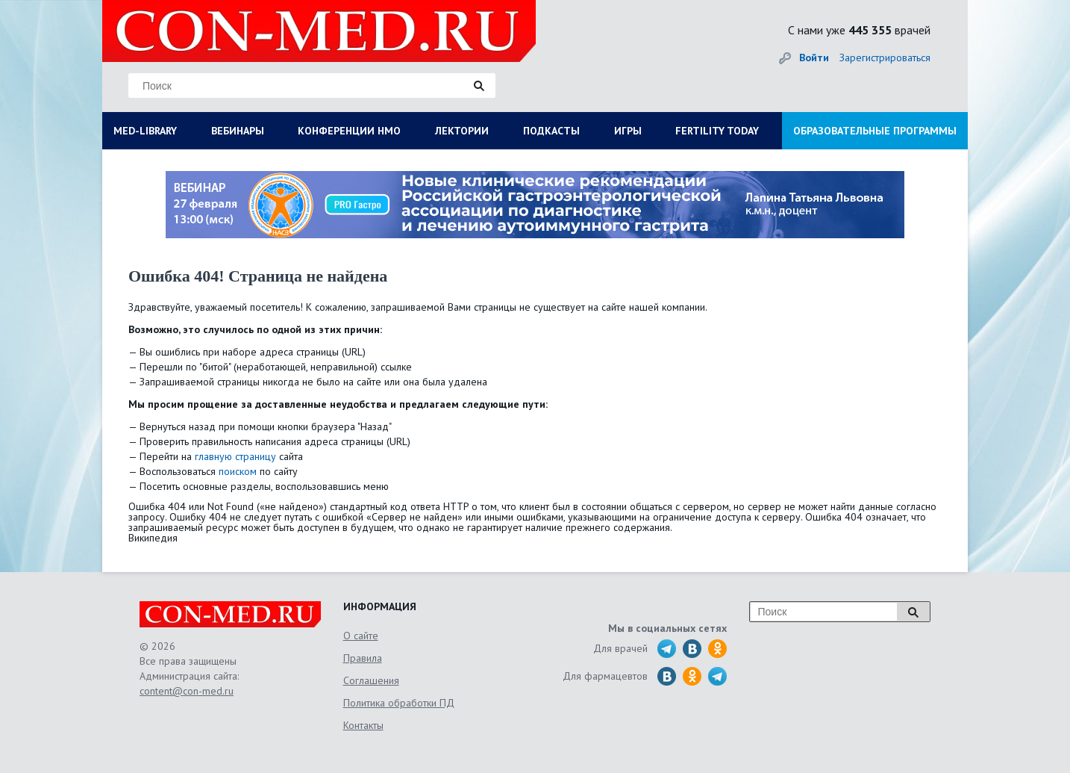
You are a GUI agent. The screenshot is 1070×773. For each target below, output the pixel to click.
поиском (238, 471)
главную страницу (235, 456)
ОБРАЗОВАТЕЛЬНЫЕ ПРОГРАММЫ (875, 130)
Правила (362, 658)
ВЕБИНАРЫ (237, 130)
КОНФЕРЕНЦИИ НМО (349, 130)
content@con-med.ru (187, 691)
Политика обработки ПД (398, 703)
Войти (814, 57)
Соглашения (371, 680)
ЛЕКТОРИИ (462, 130)
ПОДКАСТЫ (551, 130)
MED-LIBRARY (145, 130)
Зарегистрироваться (884, 57)
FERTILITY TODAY (717, 130)
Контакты (363, 725)
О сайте (360, 635)
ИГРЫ (628, 130)
